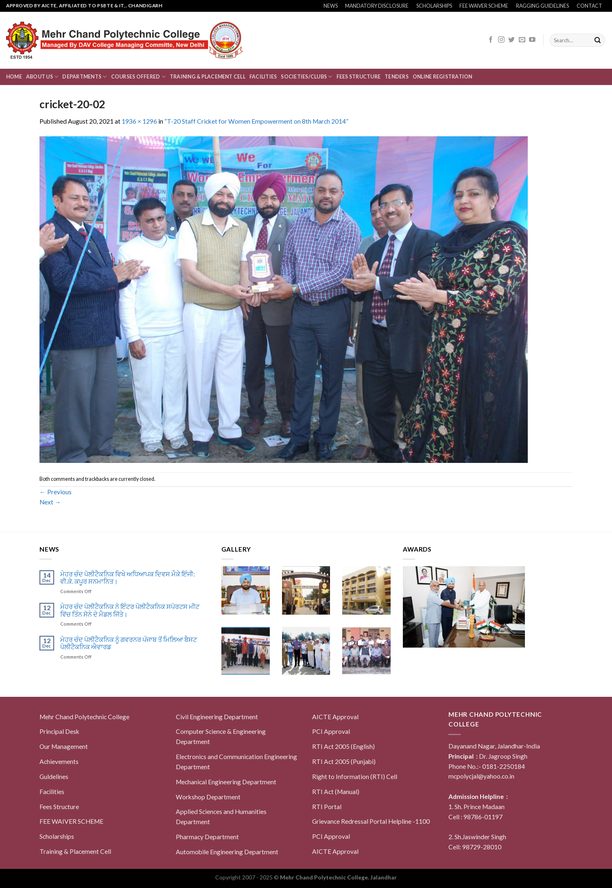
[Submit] (597, 40)
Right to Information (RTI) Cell (354, 776)
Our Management (63, 746)
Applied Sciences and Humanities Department (221, 816)
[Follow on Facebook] (490, 40)
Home (14, 77)
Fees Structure (358, 77)
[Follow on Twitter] (511, 40)
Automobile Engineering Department (227, 851)
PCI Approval (331, 731)
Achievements (59, 761)
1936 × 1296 (139, 121)
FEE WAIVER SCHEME (483, 6)
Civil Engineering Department (217, 716)
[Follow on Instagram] (501, 40)
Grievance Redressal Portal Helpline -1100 (371, 821)
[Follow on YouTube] (532, 40)
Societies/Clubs (306, 77)
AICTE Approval (335, 716)
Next (50, 502)
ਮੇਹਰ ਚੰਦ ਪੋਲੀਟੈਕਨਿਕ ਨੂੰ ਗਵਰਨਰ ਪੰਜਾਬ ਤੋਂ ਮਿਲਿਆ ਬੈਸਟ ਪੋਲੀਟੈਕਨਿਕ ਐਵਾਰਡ (128, 643)
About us (42, 77)
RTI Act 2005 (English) (343, 746)
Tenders (397, 77)
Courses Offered (138, 77)
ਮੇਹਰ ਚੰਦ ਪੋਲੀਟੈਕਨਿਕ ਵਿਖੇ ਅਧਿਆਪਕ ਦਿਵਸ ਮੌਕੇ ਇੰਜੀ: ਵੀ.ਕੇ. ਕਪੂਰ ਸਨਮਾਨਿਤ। (127, 577)
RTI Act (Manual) (335, 791)
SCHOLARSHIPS (434, 6)
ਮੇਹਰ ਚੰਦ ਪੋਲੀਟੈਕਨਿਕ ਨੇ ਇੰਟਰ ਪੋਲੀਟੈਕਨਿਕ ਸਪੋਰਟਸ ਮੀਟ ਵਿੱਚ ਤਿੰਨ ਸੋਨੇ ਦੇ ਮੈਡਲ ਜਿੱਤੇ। (129, 610)
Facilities (263, 77)
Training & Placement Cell (207, 77)
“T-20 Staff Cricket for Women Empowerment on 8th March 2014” (256, 121)
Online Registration (442, 77)
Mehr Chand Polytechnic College (84, 716)
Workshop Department (208, 797)
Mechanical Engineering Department (226, 781)
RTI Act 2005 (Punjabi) (344, 761)
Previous (55, 491)
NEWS (330, 6)
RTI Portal (326, 806)
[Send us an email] (522, 40)
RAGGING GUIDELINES (542, 6)
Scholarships (56, 836)
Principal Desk (59, 731)
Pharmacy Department (207, 836)
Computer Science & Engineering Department (221, 736)
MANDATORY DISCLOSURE (377, 6)
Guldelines (53, 776)
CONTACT (589, 6)
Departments (84, 77)
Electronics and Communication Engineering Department (236, 761)
